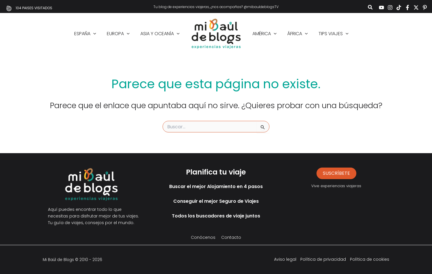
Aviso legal (285, 259)
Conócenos (203, 237)
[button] (370, 8)
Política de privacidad (323, 259)
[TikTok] (398, 7)
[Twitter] (416, 7)
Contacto (231, 237)
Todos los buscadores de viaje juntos (216, 216)
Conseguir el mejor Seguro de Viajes (216, 201)
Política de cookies (369, 259)
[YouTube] (381, 7)
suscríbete (336, 173)
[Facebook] (407, 7)
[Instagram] (390, 7)
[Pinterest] (424, 7)
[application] (97, 33)
